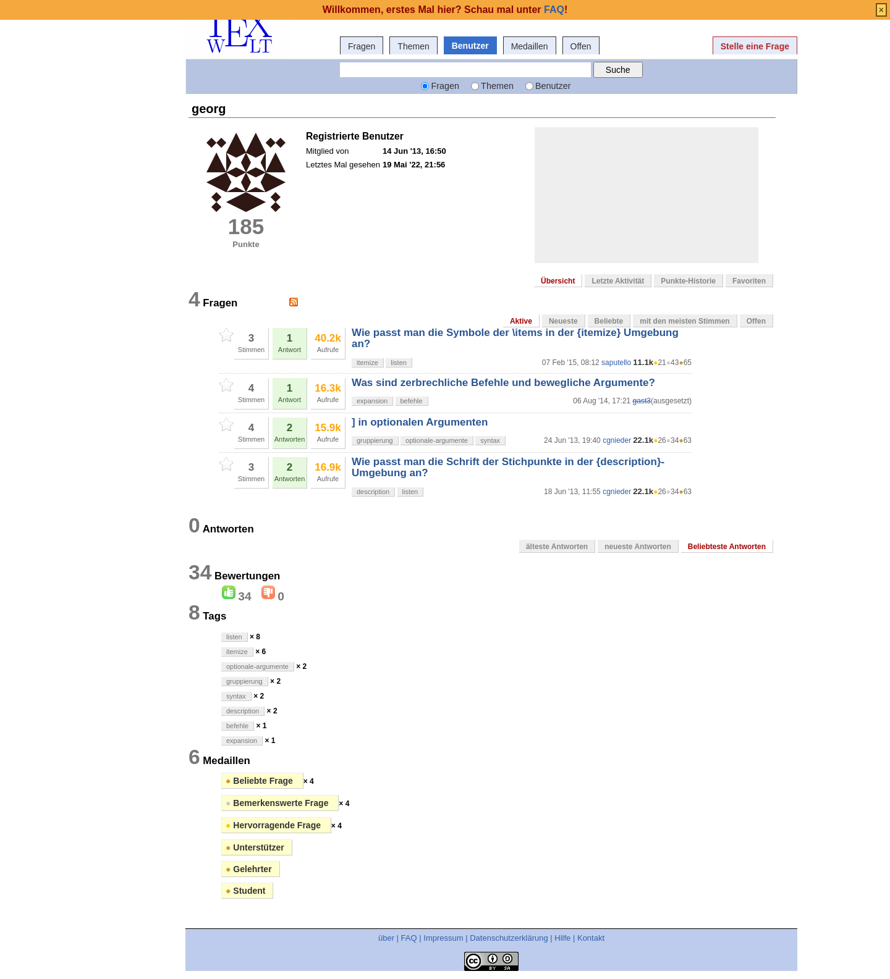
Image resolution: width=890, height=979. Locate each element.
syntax (490, 440)
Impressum (443, 938)
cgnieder (617, 440)
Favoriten (749, 281)
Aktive (521, 321)
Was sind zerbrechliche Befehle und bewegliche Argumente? (503, 383)
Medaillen (529, 46)
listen (399, 362)
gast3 (642, 401)
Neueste (563, 321)
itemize (367, 362)
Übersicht (558, 281)
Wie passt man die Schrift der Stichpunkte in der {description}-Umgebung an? (508, 467)
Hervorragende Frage (274, 825)
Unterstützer (255, 847)
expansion (372, 401)
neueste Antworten (637, 546)
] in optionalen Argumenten (420, 422)
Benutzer (470, 46)
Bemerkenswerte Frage (278, 803)
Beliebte (609, 321)
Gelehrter (249, 869)
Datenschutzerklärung (509, 938)
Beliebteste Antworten (727, 546)
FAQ (409, 938)
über (386, 938)
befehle (411, 401)
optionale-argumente (436, 440)
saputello (616, 362)
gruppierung (375, 440)
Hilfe (562, 938)
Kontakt (590, 938)
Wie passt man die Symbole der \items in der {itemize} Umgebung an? (515, 338)
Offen (580, 46)
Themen (413, 46)
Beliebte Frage (260, 781)
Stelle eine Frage (755, 46)
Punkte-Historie (688, 281)
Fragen (361, 46)
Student (245, 891)
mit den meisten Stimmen (684, 321)
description (373, 491)
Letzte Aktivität (617, 281)
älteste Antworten (557, 546)
